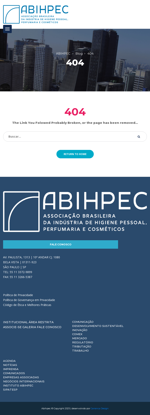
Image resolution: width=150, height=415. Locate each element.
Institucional (15, 322)
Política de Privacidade (18, 295)
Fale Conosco (60, 244)
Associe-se (12, 327)
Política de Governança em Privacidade (29, 300)
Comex (77, 334)
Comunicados (14, 373)
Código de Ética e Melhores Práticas (27, 305)
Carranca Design (100, 408)
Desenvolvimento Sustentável (97, 326)
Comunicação (83, 321)
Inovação (79, 330)
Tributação (81, 346)
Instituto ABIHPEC (18, 385)
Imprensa (11, 369)
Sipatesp (10, 389)
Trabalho (80, 350)
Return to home (75, 154)
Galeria (29, 327)
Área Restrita (41, 322)
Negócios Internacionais (24, 381)
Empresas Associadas (21, 377)
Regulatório (82, 342)
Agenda (9, 360)
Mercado (79, 338)
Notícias (10, 365)
